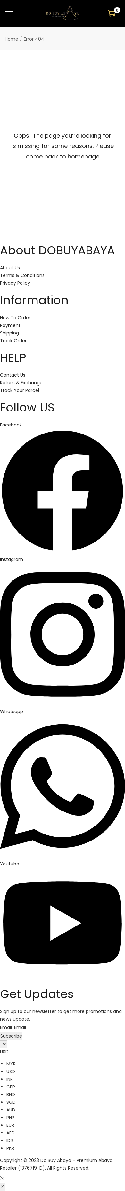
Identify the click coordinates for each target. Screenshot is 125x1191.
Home (11, 39)
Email (6, 1027)
